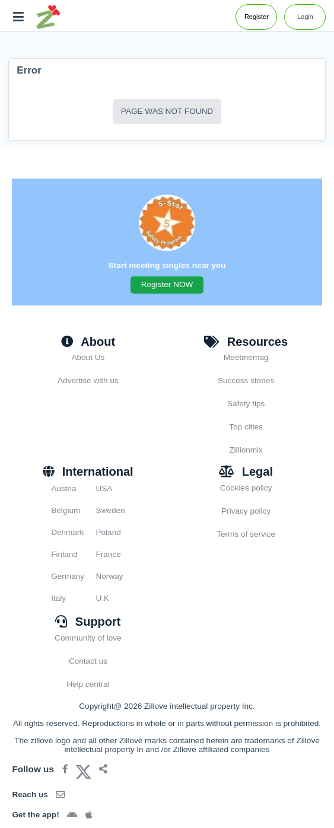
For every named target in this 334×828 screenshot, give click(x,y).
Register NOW (167, 284)
